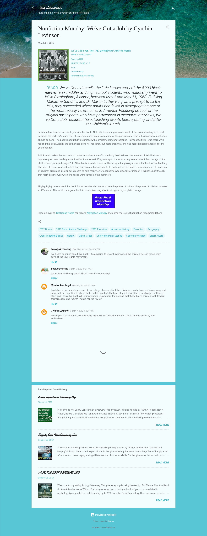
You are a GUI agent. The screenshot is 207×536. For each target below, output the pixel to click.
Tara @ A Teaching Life (63, 249)
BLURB (52, 88)
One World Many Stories (109, 235)
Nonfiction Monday (97, 213)
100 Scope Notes (65, 213)
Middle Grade (85, 235)
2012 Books (45, 229)
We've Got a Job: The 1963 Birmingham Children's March (101, 50)
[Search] (173, 9)
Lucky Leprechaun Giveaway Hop (57, 397)
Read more (162, 424)
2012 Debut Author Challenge (71, 229)
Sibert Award (156, 235)
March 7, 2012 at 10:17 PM (82, 311)
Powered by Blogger (103, 514)
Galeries (110, 521)
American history (120, 229)
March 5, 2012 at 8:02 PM (83, 285)
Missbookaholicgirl (61, 285)
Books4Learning (59, 268)
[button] (167, 27)
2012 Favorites (99, 229)
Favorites (138, 229)
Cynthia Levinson (60, 310)
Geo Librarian (50, 7)
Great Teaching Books (51, 235)
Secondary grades (136, 235)
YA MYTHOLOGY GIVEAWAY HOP (59, 473)
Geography (153, 229)
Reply (54, 262)
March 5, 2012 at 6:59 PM (80, 269)
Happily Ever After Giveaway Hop (57, 435)
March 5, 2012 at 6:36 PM (88, 249)
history (70, 235)
